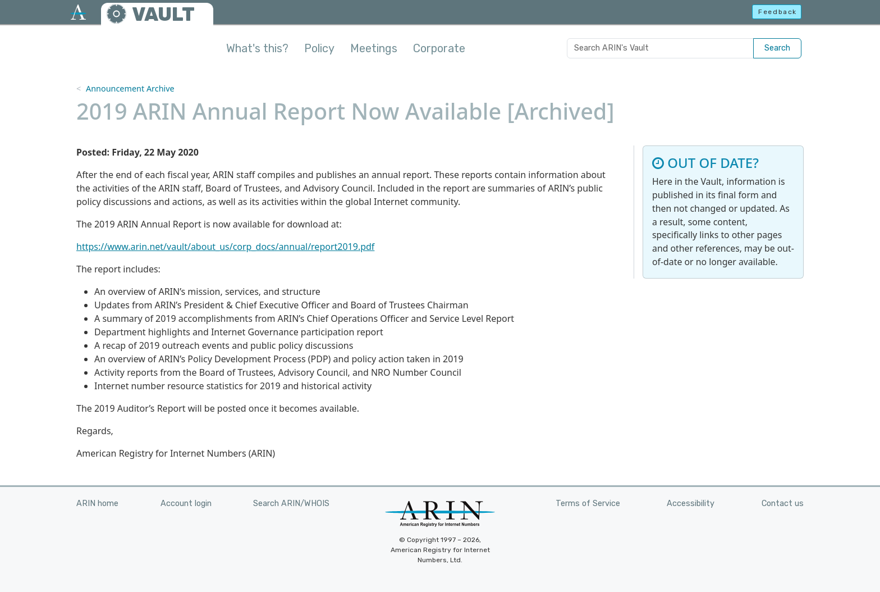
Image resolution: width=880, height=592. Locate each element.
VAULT (163, 14)
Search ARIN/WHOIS (291, 503)
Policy (319, 48)
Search (777, 48)
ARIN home (97, 503)
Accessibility (690, 503)
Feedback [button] (777, 12)
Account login (186, 503)
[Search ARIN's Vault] (660, 48)
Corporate (439, 48)
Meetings (373, 48)
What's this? (257, 48)
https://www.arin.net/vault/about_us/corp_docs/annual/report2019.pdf (225, 246)
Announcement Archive (130, 88)
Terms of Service (588, 503)
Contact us (783, 503)
